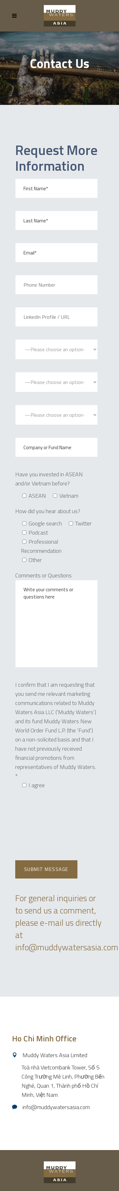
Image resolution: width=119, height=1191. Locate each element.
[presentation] (63, 811)
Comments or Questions (43, 575)
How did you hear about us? (47, 511)
